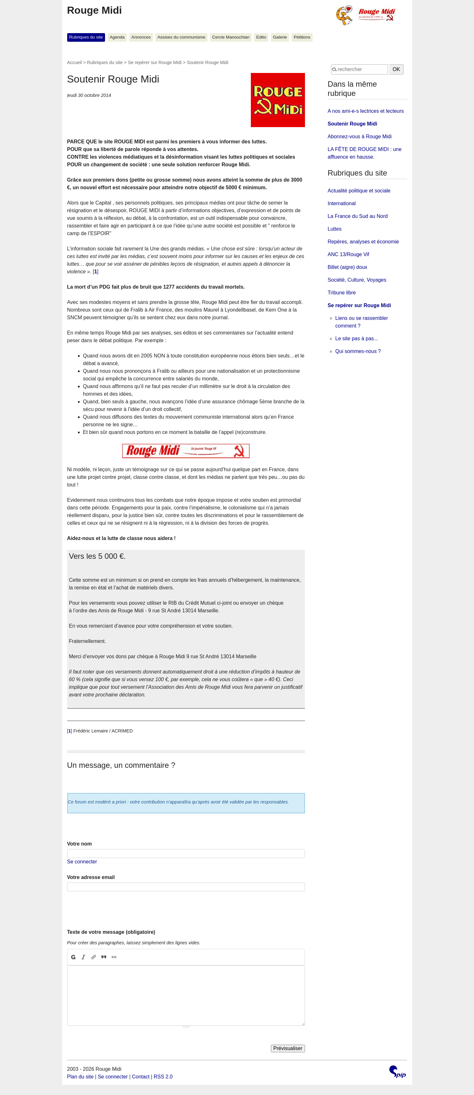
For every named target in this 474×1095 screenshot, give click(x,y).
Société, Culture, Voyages (357, 280)
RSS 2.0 (163, 1076)
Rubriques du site (86, 37)
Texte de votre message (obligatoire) (111, 932)
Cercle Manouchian (231, 37)
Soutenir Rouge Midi (352, 123)
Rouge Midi (94, 10)
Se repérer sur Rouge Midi (155, 62)
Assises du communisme (181, 37)
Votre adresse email (91, 877)
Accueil (74, 62)
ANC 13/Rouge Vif (348, 254)
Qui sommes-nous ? (358, 351)
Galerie (280, 37)
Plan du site (80, 1076)
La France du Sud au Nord (358, 216)
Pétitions (302, 37)
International (342, 203)
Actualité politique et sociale (359, 190)
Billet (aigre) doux (347, 267)
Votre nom (79, 843)
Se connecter (82, 861)
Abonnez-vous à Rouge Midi (360, 136)
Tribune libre (342, 292)
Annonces (141, 37)
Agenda (117, 37)
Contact (140, 1076)
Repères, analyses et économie (363, 241)
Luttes (335, 229)
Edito (261, 37)
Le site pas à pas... (356, 338)
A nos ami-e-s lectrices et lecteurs (366, 111)
